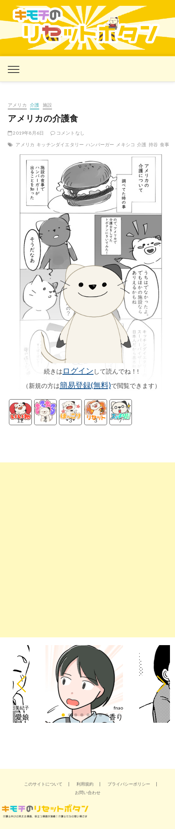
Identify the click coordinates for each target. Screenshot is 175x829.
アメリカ (17, 105)
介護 (34, 105)
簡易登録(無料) (85, 384)
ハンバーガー (100, 144)
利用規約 (85, 783)
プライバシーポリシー (128, 783)
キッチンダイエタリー (60, 144)
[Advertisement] (87, 549)
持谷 (153, 144)
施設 (47, 105)
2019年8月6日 (26, 133)
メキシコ (125, 144)
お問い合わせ (87, 792)
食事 (164, 144)
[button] (22, 683)
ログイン (78, 370)
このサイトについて (43, 783)
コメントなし (67, 133)
